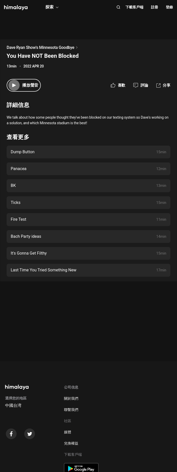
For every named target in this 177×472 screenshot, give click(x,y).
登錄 (169, 7)
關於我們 (71, 398)
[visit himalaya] (16, 7)
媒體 (67, 432)
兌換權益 (71, 443)
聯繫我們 (71, 410)
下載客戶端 (134, 7)
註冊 (154, 7)
